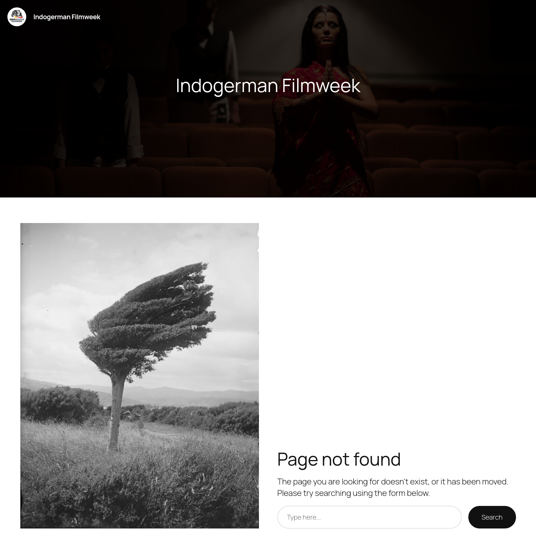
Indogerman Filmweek (66, 16)
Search (492, 517)
